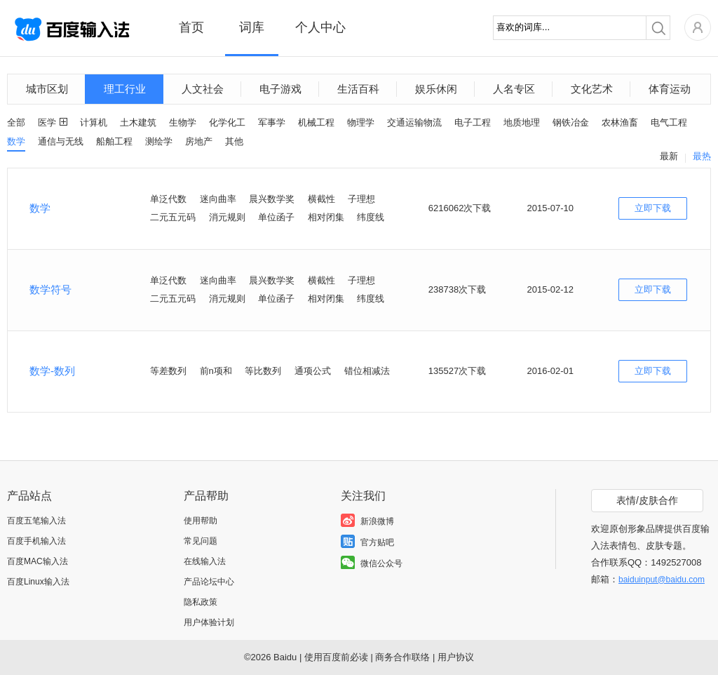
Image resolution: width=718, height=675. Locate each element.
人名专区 (514, 89)
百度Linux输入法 (38, 582)
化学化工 (227, 122)
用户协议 (456, 657)
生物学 (182, 122)
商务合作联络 (402, 657)
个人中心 (320, 27)
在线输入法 (205, 561)
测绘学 (158, 141)
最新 (669, 156)
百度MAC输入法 (37, 561)
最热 (702, 156)
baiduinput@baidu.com (661, 579)
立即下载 (653, 208)
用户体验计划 (209, 622)
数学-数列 (52, 371)
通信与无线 (60, 141)
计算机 (93, 122)
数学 (16, 141)
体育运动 (670, 89)
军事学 (271, 122)
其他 (234, 141)
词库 (251, 27)
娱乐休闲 (436, 89)
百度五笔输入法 (36, 521)
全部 (16, 122)
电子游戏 (280, 89)
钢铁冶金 (571, 122)
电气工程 (669, 122)
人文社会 (203, 89)
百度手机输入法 (36, 541)
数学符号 (50, 289)
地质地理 (521, 122)
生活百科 (358, 89)
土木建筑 (138, 122)
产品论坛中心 (209, 582)
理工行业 (125, 89)
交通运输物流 (414, 122)
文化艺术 (592, 89)
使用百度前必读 (336, 657)
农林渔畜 (620, 122)
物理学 (360, 122)
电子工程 (472, 122)
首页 (191, 27)
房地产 (198, 141)
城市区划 (47, 89)
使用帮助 (200, 521)
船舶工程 (114, 141)
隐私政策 (200, 602)
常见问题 (200, 541)
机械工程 (316, 122)
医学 (47, 122)
